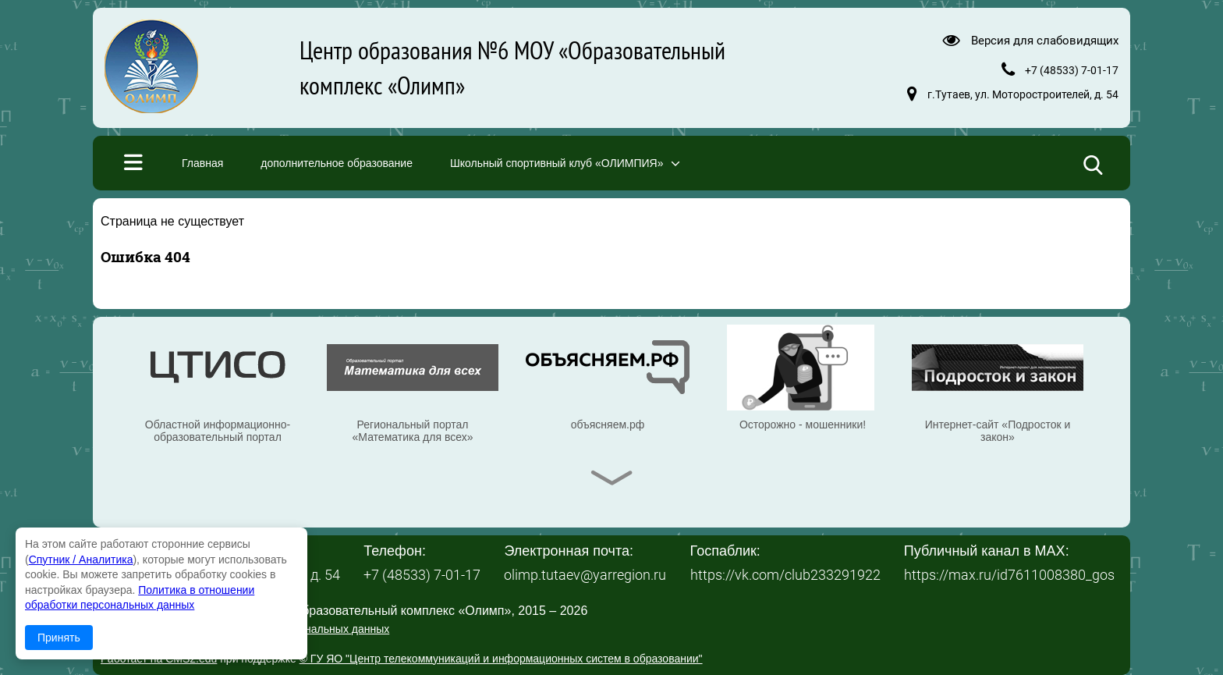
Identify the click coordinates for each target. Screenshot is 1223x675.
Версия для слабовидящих (1044, 40)
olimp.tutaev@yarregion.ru (585, 575)
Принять (58, 637)
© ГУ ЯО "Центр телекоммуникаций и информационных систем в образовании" (501, 658)
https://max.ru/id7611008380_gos (1009, 575)
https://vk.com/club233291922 (785, 575)
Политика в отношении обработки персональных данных (245, 629)
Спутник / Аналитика (81, 559)
